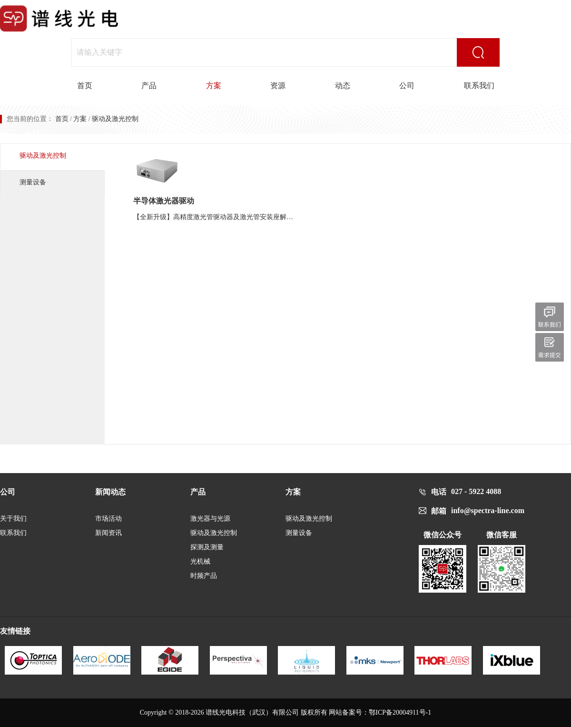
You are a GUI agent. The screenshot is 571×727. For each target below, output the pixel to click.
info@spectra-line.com (487, 510)
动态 (342, 85)
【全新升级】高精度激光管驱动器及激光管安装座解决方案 (216, 217)
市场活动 (108, 518)
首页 (84, 85)
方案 (213, 85)
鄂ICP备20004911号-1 (400, 712)
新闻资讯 (108, 532)
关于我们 (13, 518)
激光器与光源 (210, 518)
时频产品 (203, 575)
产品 (149, 85)
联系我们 (479, 85)
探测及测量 (207, 547)
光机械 (200, 561)
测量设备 (33, 182)
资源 (278, 85)
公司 (406, 85)
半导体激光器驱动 (163, 201)
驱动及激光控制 (43, 155)
